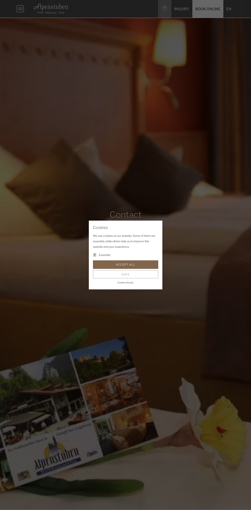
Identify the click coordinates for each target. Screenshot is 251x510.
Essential (104, 255)
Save (125, 274)
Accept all (125, 264)
